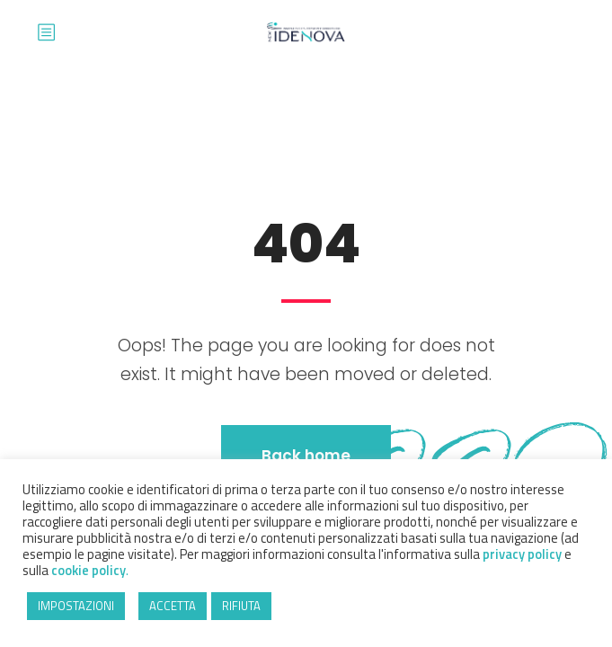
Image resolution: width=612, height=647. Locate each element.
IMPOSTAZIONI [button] (76, 606)
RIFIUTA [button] (241, 606)
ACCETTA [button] (172, 606)
